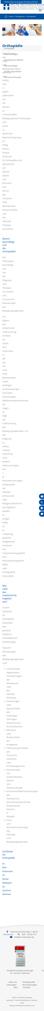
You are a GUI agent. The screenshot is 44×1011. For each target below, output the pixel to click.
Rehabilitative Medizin (13, 60)
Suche (22, 1003)
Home (11, 16)
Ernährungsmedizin (12, 71)
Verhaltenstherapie (12, 77)
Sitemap (34, 1000)
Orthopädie (31, 16)
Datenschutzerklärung (22, 1000)
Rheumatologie (11, 65)
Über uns (13, 982)
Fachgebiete (20, 16)
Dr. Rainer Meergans (7, 879)
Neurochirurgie (11, 54)
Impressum (10, 1000)
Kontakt (26, 987)
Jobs (16, 987)
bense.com (30, 1006)
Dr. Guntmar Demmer (6, 890)
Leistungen (11, 984)
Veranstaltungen (29, 984)
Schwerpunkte (28, 982)
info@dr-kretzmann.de (24, 937)
